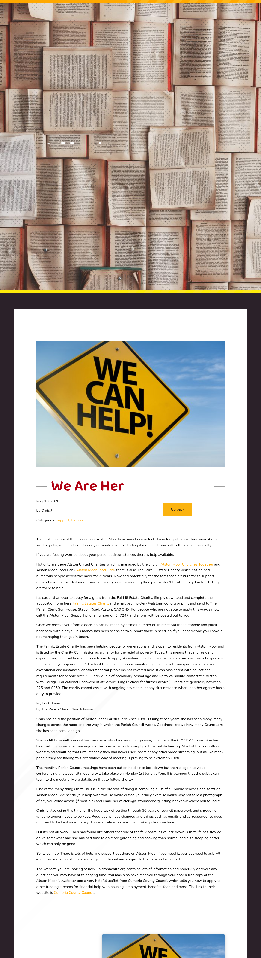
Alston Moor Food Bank (95, 570)
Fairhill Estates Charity (91, 603)
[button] (177, 509)
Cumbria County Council (74, 892)
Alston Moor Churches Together (186, 564)
